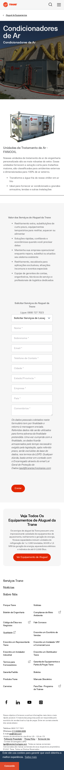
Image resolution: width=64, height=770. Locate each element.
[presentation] (35, 476)
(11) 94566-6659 (19, 731)
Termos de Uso (44, 739)
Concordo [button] (9, 766)
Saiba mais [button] (31, 757)
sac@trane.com (15, 734)
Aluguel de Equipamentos (16, 15)
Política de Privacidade (13, 739)
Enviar (18, 488)
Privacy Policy (29, 739)
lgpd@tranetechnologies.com (35, 468)
